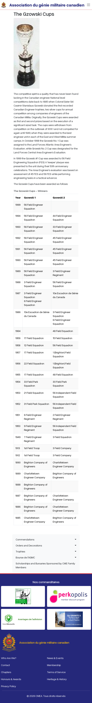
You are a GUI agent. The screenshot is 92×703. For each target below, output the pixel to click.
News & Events (55, 658)
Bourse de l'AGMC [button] (25, 557)
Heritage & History (57, 679)
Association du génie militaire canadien (46, 4)
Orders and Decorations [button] (29, 545)
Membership (54, 665)
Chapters (6, 672)
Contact (5, 665)
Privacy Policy (8, 686)
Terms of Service (56, 672)
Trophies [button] (20, 551)
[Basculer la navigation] (88, 4)
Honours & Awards (11, 679)
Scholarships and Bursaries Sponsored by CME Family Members (45, 565)
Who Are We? (8, 658)
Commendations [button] (25, 539)
